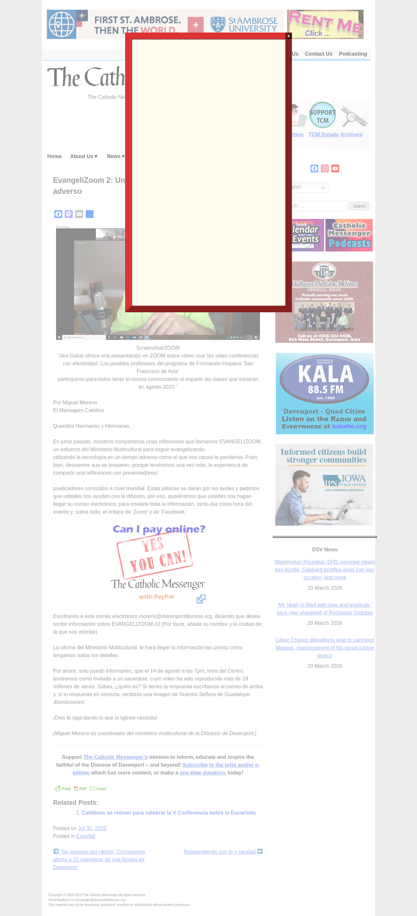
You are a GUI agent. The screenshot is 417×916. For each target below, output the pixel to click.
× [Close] (288, 36)
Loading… (208, 172)
